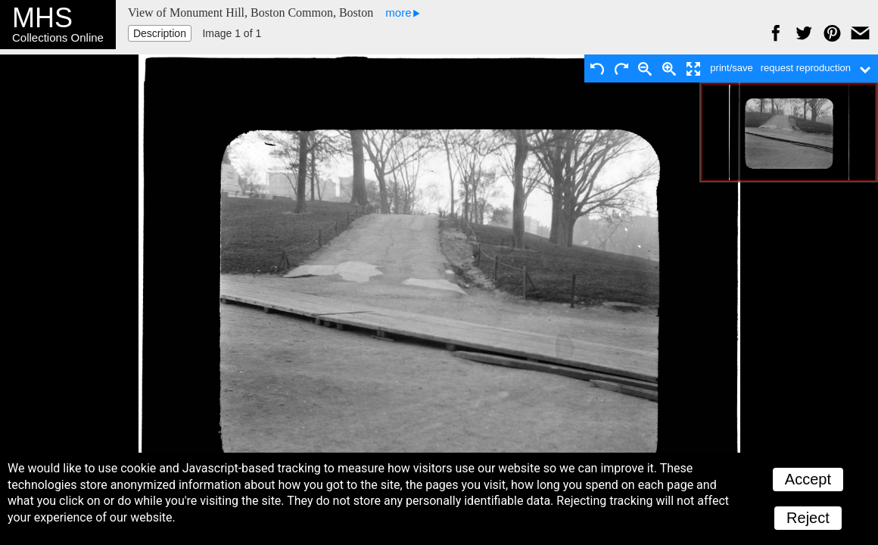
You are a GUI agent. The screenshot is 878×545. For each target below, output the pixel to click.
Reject (808, 517)
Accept (808, 479)
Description (159, 33)
